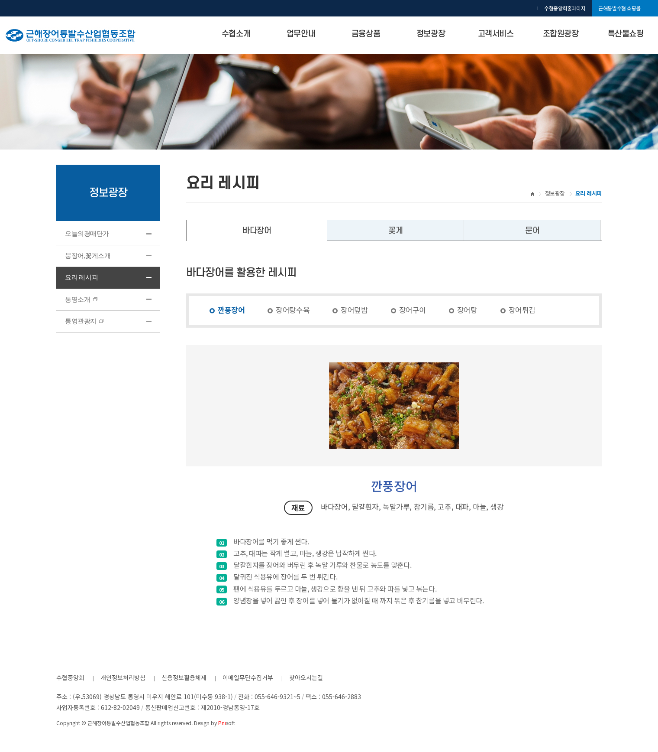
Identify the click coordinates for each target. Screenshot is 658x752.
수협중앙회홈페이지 (564, 8)
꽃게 (395, 230)
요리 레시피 (81, 277)
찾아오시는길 (306, 677)
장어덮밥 (354, 309)
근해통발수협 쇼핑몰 (619, 8)
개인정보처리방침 (122, 677)
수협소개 (236, 34)
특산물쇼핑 (626, 34)
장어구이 (412, 309)
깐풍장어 (231, 309)
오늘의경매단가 (87, 233)
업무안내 (301, 34)
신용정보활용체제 (183, 677)
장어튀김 (522, 309)
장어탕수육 (293, 309)
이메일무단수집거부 (248, 677)
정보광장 (430, 34)
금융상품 (366, 34)
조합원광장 (561, 34)
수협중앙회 (70, 677)
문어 (532, 230)
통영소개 (81, 299)
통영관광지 (84, 321)
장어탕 (467, 309)
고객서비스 (496, 34)
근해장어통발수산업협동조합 (118, 722)
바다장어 (256, 230)
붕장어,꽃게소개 (87, 255)
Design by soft (214, 722)
